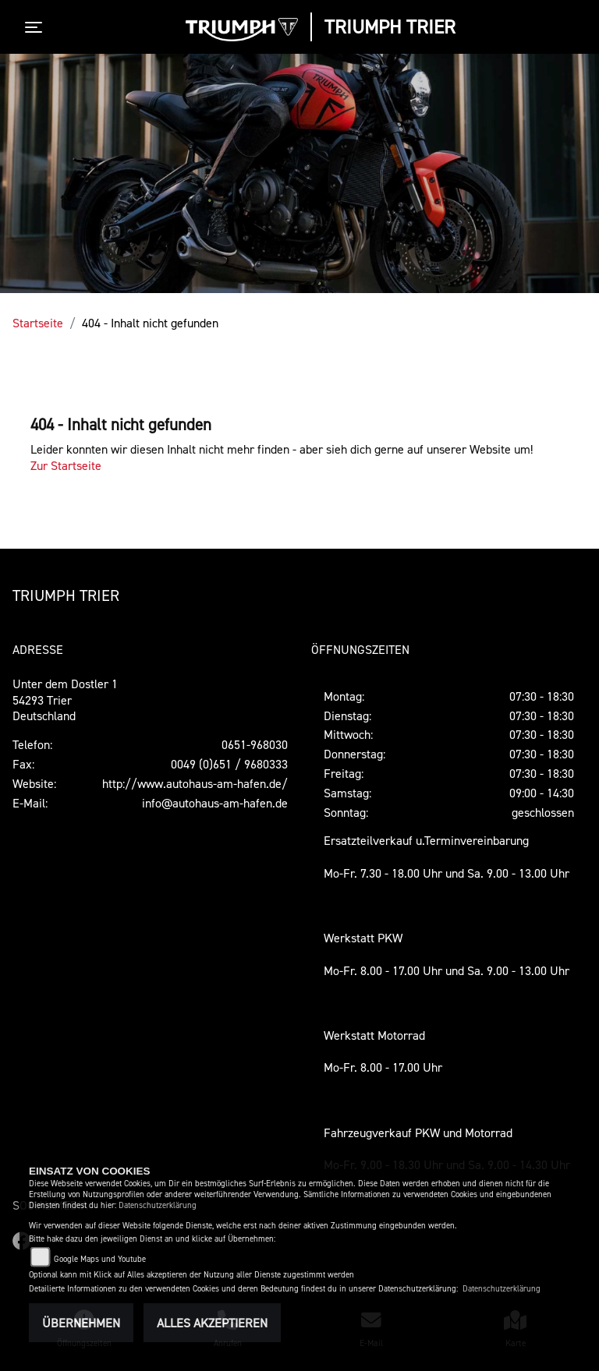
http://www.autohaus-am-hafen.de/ (195, 783)
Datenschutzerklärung (158, 1205)
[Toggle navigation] (36, 27)
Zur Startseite (65, 465)
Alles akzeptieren (212, 1322)
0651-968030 (255, 744)
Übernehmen (81, 1322)
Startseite (37, 322)
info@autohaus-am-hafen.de (215, 803)
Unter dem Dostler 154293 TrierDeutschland (65, 700)
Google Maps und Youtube (100, 1259)
